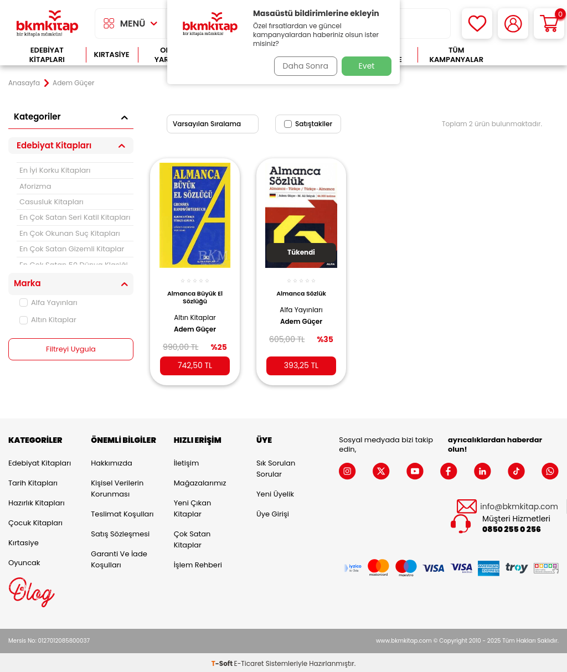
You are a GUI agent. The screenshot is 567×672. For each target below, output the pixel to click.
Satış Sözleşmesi (120, 531)
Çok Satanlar (526, 55)
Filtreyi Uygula (71, 349)
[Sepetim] (549, 23)
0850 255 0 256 (511, 527)
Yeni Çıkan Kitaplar (193, 506)
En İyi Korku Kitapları (54, 170)
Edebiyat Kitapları (47, 55)
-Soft (223, 661)
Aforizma (35, 186)
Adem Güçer (195, 323)
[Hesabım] (513, 23)
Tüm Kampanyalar (456, 55)
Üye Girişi (272, 511)
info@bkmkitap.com (519, 504)
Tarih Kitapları (33, 480)
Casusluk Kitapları (51, 202)
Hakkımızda (111, 461)
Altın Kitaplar (47, 319)
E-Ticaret (249, 661)
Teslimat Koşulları (122, 511)
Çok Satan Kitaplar (192, 537)
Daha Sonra (301, 65)
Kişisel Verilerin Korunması (117, 486)
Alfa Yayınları (48, 302)
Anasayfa (24, 83)
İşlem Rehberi (198, 562)
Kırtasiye (112, 54)
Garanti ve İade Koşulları (119, 557)
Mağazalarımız (200, 480)
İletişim (186, 461)
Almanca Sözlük (301, 287)
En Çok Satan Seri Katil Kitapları (74, 217)
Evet (367, 65)
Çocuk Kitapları (35, 520)
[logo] (47, 23)
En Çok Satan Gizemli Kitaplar (71, 249)
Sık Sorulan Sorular (275, 466)
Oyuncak (24, 560)
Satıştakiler (308, 123)
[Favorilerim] (477, 23)
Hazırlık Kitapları (36, 500)
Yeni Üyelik (275, 492)
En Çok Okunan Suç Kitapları (69, 233)
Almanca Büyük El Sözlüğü (195, 291)
